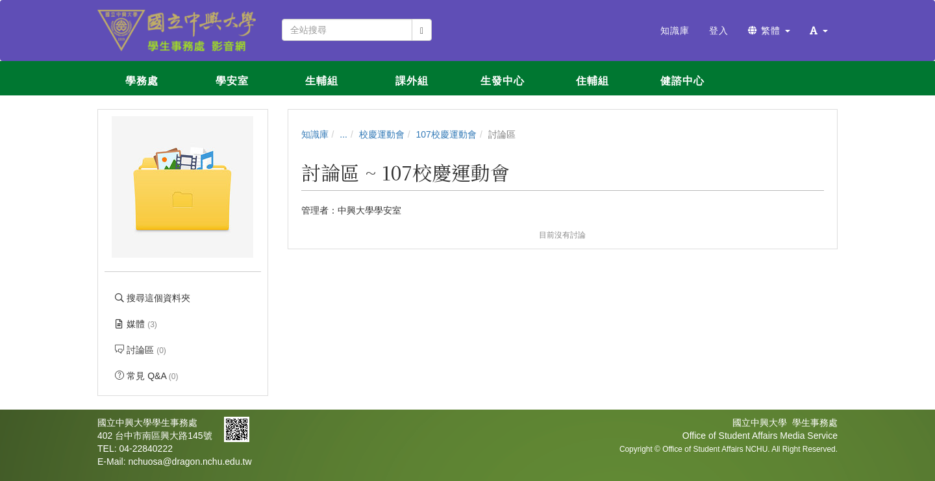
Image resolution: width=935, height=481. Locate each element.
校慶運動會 (382, 134)
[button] (819, 30)
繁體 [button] (769, 30)
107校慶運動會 (446, 134)
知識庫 (315, 134)
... (343, 134)
